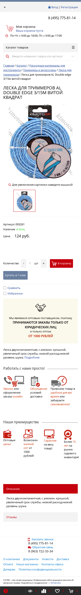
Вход (54, 7)
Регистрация (69, 7)
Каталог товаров (40, 47)
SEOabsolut (56, 582)
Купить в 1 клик (15, 275)
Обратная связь (40, 547)
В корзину (61, 263)
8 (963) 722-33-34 (40, 551)
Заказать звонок (40, 539)
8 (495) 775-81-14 (62, 18)
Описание (13, 489)
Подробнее (32, 357)
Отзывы (11, 517)
